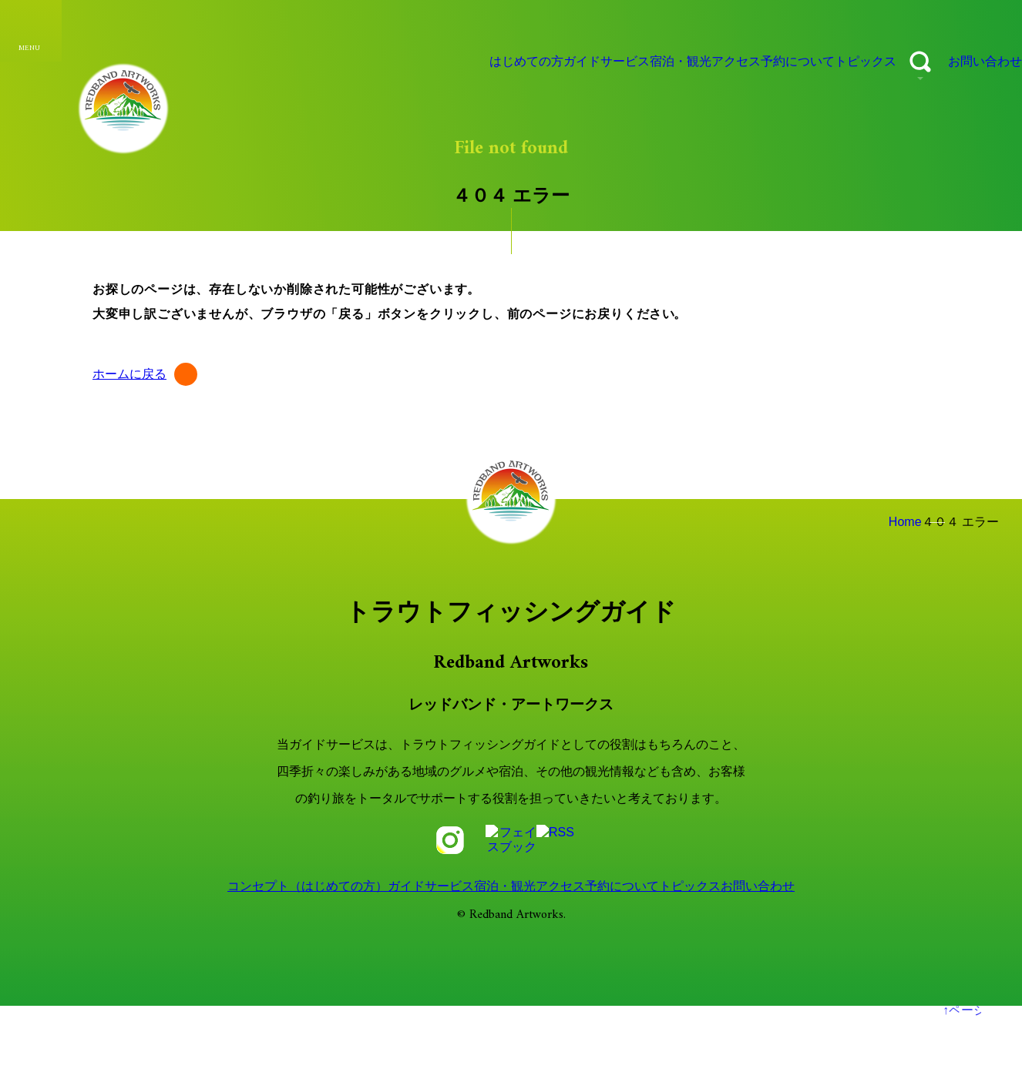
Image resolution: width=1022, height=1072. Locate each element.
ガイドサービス (500, 61)
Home (895, 522)
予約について (746, 61)
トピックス (831, 61)
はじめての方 (404, 61)
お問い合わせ (973, 61)
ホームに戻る (128, 374)
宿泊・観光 (591, 61)
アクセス (666, 61)
